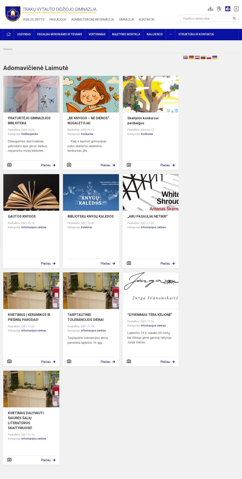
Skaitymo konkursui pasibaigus (142, 120)
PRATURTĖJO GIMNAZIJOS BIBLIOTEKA (29, 120)
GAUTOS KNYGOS (22, 216)
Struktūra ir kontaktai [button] (196, 34)
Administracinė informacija (92, 19)
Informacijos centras (33, 227)
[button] (210, 8)
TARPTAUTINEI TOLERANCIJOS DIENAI (86, 317)
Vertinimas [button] (97, 34)
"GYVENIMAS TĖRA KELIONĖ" (149, 315)
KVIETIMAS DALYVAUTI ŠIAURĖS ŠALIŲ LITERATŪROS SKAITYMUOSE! (26, 420)
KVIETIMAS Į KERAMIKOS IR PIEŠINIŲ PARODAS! (29, 317)
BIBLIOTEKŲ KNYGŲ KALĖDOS (91, 216)
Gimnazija (126, 19)
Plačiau (46, 165)
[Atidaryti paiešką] (234, 18)
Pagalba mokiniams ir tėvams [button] (59, 34)
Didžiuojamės (29, 133)
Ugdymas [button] (24, 34)
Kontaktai (146, 19)
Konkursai (87, 133)
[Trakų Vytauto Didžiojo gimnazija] (13, 14)
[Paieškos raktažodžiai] (209, 18)
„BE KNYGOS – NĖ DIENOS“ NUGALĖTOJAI (88, 120)
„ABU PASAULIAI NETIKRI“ (147, 216)
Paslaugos (57, 19)
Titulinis (7, 49)
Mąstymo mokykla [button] (126, 34)
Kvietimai (86, 227)
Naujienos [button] (155, 34)
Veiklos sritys (33, 19)
